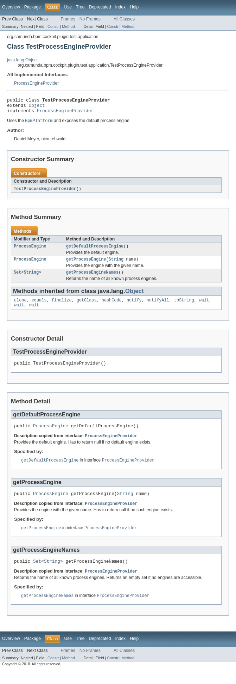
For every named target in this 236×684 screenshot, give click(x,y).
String (116, 264)
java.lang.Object (22, 59)
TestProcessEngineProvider (45, 192)
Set (17, 278)
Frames (68, 19)
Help (134, 7)
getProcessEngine (86, 264)
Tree (80, 7)
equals (39, 307)
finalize (62, 307)
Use (68, 7)
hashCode (112, 307)
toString (184, 307)
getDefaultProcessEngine (94, 251)
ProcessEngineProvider (36, 83)
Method (68, 26)
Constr (53, 26)
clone (20, 307)
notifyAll (158, 307)
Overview (11, 7)
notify (134, 307)
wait (204, 307)
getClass (87, 307)
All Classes (124, 19)
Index (120, 7)
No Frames (90, 19)
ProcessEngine (30, 251)
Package (32, 7)
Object (37, 107)
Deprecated (100, 7)
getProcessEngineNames (92, 278)
